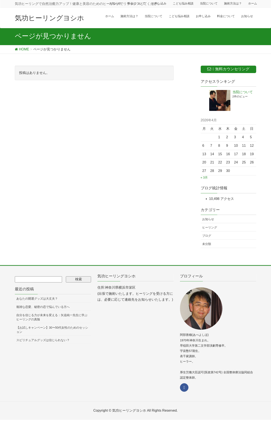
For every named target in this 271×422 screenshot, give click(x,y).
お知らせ (208, 219)
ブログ (206, 235)
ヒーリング (209, 227)
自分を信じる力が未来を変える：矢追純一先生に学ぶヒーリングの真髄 (51, 317)
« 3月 (204, 177)
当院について (242, 92)
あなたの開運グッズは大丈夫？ (37, 298)
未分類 (206, 244)
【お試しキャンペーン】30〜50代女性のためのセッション (52, 329)
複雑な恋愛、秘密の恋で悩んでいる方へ (43, 307)
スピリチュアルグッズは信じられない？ (43, 340)
